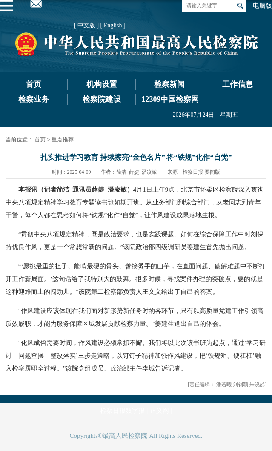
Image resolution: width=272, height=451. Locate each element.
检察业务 (33, 99)
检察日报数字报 (122, 410)
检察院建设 (102, 99)
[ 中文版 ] (86, 25)
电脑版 (262, 5)
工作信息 (237, 84)
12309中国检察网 (170, 99)
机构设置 (101, 84)
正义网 (159, 410)
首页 (33, 84)
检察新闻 (169, 84)
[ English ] (113, 25)
